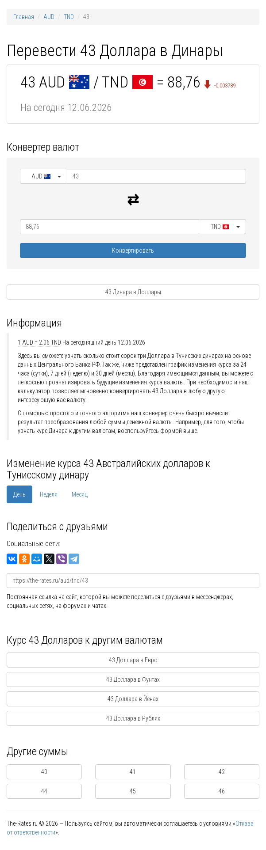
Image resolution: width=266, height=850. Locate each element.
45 (133, 791)
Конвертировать (133, 250)
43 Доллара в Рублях (133, 718)
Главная (23, 16)
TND (69, 16)
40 (44, 771)
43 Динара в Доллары (133, 292)
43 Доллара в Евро (133, 660)
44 (44, 791)
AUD (48, 16)
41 (133, 771)
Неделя (49, 494)
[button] (43, 176)
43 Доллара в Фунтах (133, 679)
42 (222, 771)
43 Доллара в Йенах (133, 698)
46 (222, 791)
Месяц (80, 494)
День (19, 494)
